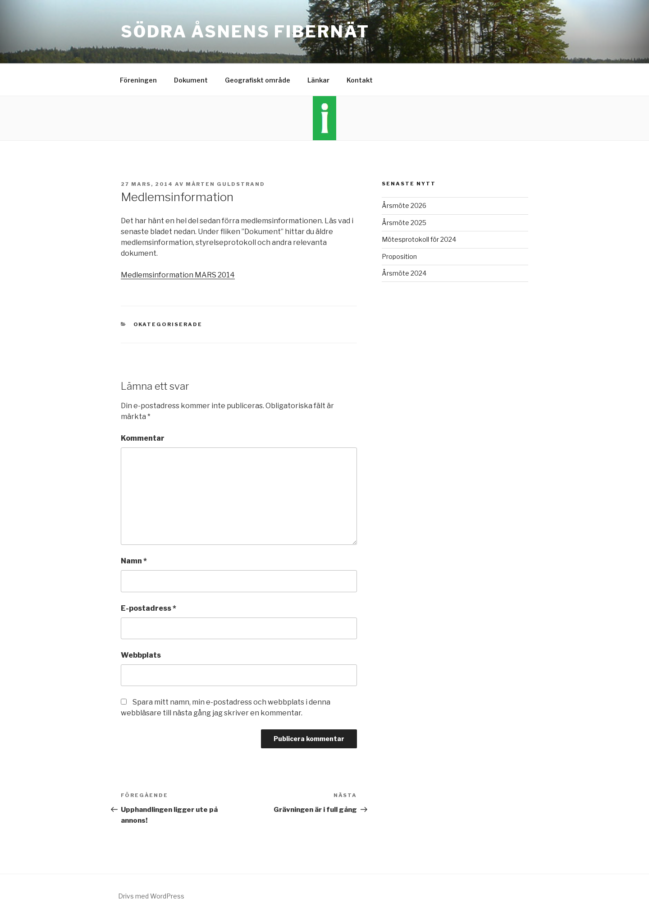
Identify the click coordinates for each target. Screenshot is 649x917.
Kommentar (143, 438)
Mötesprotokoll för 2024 (419, 239)
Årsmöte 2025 (404, 222)
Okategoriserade (168, 324)
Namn (134, 561)
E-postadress (148, 608)
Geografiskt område (257, 80)
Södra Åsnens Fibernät (245, 31)
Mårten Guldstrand (225, 184)
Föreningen (138, 80)
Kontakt (360, 80)
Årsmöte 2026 (404, 205)
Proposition (399, 256)
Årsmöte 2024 (404, 273)
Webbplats (141, 655)
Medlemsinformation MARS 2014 (178, 275)
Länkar (318, 80)
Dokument (191, 80)
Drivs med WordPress (151, 896)
